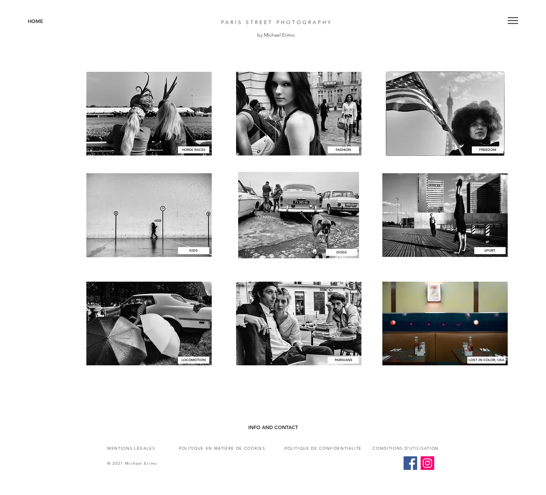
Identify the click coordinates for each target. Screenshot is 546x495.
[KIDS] (193, 250)
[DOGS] (341, 252)
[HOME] (58, 22)
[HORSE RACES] (193, 149)
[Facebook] (410, 463)
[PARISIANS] (343, 360)
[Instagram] (427, 463)
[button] (513, 20)
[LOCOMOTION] (193, 360)
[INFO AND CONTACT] (273, 427)
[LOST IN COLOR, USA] (486, 360)
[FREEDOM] (487, 149)
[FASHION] (343, 149)
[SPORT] (490, 250)
